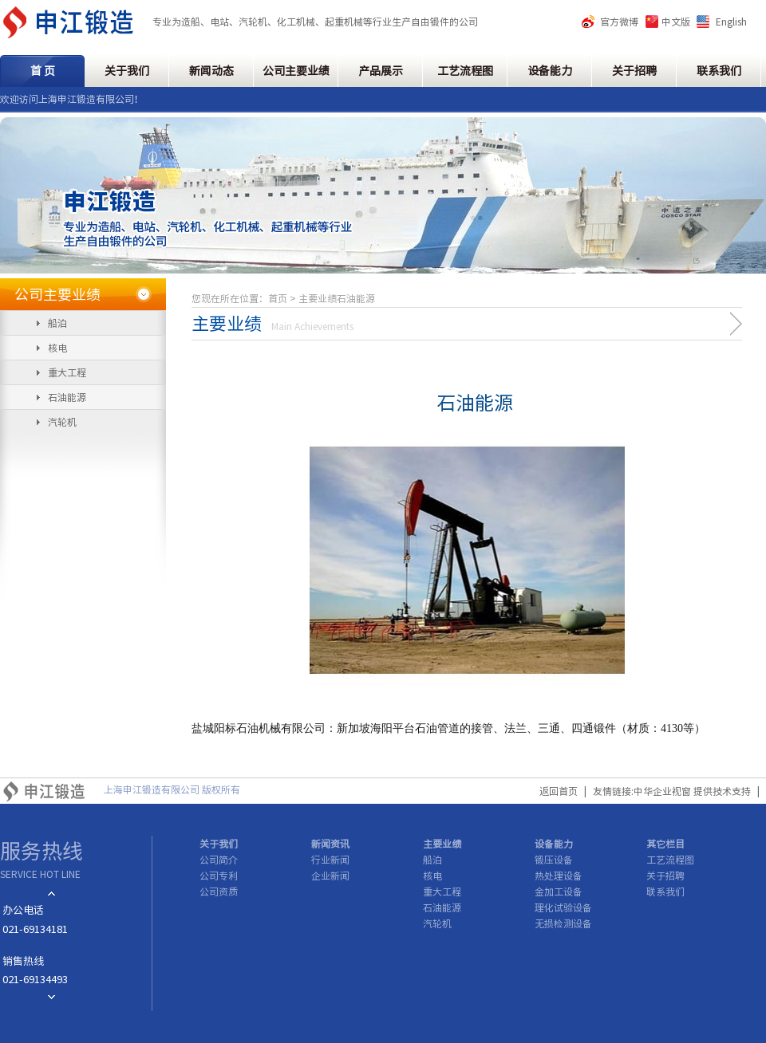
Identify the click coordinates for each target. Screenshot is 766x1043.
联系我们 (719, 71)
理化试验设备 (563, 907)
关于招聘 (634, 71)
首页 (277, 298)
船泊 (57, 323)
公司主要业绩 (296, 71)
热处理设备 (558, 875)
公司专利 (218, 875)
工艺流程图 (465, 71)
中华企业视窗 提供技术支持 (692, 791)
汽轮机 (62, 422)
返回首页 (558, 791)
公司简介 (218, 859)
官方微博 (619, 21)
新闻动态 (211, 71)
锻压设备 (554, 859)
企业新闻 (330, 875)
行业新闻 (330, 859)
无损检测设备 (563, 923)
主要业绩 (442, 843)
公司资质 (218, 891)
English (731, 21)
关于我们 (127, 71)
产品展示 (380, 71)
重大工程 (67, 372)
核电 (57, 347)
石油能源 (67, 397)
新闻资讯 (330, 843)
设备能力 (549, 71)
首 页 (42, 71)
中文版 (675, 21)
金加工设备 (558, 891)
